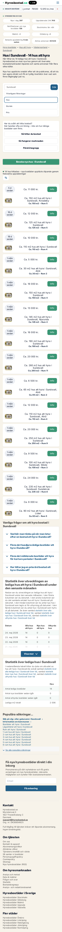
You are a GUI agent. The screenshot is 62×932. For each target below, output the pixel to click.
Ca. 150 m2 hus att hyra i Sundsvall (38, 293)
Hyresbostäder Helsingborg (16, 922)
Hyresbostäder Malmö (13, 902)
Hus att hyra (25, 47)
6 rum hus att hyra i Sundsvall (17, 745)
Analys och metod (11, 874)
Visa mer (29, 653)
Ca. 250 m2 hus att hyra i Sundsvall (38, 439)
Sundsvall (7, 50)
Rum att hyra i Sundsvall (14, 729)
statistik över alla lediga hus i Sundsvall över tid (28, 611)
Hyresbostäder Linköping (15, 920)
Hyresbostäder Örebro (13, 917)
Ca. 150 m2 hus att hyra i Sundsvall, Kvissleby (38, 199)
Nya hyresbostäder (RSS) (15, 864)
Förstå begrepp (31, 148)
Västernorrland (40, 47)
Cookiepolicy (9, 859)
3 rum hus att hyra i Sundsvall (17, 737)
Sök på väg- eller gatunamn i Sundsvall (22, 719)
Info (52, 189)
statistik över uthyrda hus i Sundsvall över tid (28, 616)
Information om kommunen (16, 721)
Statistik (7, 882)
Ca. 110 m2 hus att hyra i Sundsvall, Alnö (38, 415)
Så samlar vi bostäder (13, 854)
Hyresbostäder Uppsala (14, 905)
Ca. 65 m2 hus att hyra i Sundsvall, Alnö (38, 390)
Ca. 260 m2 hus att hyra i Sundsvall (38, 366)
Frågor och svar (10, 879)
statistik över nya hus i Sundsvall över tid (29, 614)
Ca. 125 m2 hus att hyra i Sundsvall (38, 223)
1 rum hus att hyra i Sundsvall (16, 732)
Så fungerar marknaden (31, 141)
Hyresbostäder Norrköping (15, 928)
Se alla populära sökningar (17, 750)
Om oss (6, 841)
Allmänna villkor (10, 849)
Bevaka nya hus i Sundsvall (31, 161)
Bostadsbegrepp (11, 884)
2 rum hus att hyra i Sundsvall (17, 734)
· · (38, 9)
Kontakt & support (11, 844)
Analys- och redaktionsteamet (17, 887)
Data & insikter (10, 877)
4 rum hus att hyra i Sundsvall (17, 739)
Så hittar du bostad (31, 134)
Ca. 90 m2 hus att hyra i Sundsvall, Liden (38, 512)
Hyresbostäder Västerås (14, 907)
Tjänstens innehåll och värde (16, 851)
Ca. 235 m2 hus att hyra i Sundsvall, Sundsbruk (38, 487)
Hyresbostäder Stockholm (15, 897)
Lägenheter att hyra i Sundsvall (17, 727)
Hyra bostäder (9, 47)
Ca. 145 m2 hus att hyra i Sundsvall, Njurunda (38, 318)
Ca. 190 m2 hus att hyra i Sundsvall (38, 342)
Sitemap (7, 862)
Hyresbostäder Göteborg (14, 900)
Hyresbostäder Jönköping (15, 925)
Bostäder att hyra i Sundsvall (16, 724)
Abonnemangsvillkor (12, 846)
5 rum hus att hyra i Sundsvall (17, 742)
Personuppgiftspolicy (13, 857)
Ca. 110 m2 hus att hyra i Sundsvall (38, 246)
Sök (54, 87)
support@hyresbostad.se (15, 820)
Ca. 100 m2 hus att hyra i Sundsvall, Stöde (38, 463)
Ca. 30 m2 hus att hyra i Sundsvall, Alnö (38, 269)
